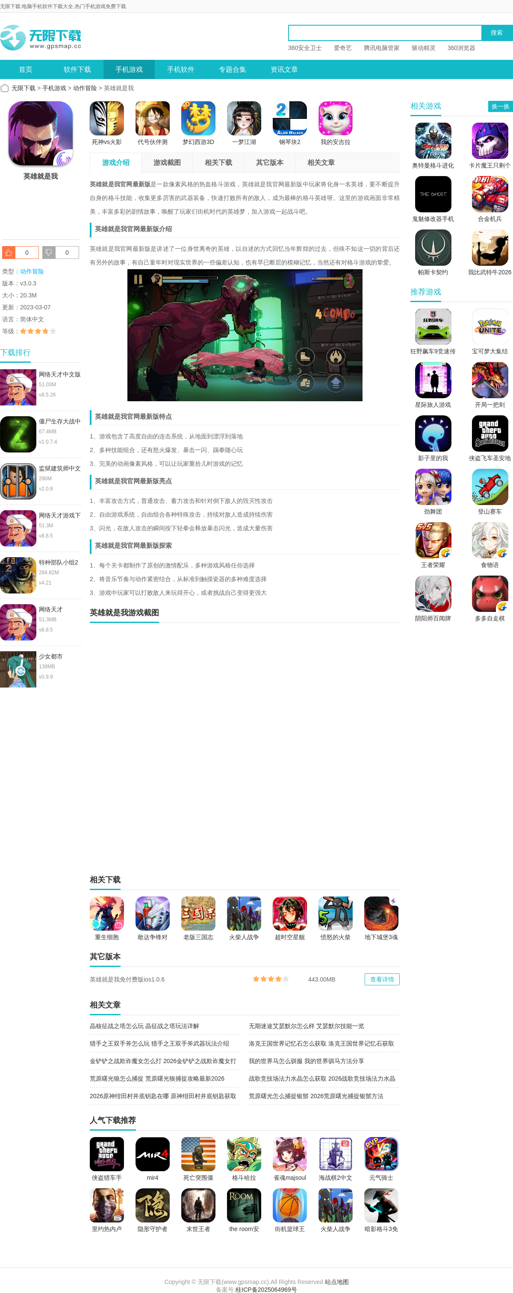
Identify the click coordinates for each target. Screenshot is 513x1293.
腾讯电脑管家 (382, 47)
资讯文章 (284, 69)
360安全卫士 (305, 47)
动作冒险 (85, 88)
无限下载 (23, 88)
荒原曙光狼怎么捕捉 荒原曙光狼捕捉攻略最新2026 (157, 1078)
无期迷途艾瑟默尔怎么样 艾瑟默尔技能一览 (306, 1026)
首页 (25, 69)
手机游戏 (129, 69)
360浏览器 (461, 47)
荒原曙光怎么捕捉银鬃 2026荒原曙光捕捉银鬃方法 (316, 1096)
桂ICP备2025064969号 (266, 1289)
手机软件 (181, 69)
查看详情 (382, 979)
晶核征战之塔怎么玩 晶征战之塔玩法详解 (144, 1026)
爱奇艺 (343, 47)
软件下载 (77, 69)
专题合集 (232, 69)
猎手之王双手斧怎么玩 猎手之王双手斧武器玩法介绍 (159, 1043)
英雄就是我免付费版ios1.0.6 (127, 979)
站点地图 (337, 1281)
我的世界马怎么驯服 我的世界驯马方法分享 (306, 1061)
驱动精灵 (424, 47)
